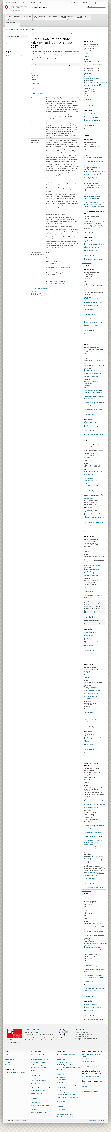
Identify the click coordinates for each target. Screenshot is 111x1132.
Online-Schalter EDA (32, 1029)
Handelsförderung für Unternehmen (66, 1112)
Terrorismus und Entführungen (39, 1067)
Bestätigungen (60, 1074)
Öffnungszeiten (89, 309)
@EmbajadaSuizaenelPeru (94, 738)
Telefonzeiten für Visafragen (93, 832)
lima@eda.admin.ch (92, 687)
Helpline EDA (97, 624)
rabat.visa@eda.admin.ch (93, 947)
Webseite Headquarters (92, 85)
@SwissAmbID (91, 632)
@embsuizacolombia (93, 247)
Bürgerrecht (59, 1107)
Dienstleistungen (54, 17)
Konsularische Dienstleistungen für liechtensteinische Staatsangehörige (66, 1093)
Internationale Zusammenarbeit (12, 24)
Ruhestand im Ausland (37, 1096)
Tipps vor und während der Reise (39, 1059)
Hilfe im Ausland (35, 1075)
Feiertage (7, 1062)
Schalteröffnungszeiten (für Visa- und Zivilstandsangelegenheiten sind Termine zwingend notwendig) (94, 204)
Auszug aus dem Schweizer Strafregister (67, 1085)
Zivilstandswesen (60, 1109)
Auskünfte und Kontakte (89, 1058)
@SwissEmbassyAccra (93, 120)
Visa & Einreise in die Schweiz (67, 17)
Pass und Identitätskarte (62, 1057)
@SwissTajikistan (91, 511)
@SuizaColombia (91, 241)
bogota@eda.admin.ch (93, 168)
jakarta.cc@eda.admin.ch (93, 565)
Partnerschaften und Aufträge (90, 1091)
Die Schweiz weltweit (35, 2)
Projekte (84, 1089)
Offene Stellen (9, 1065)
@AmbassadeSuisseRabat (94, 1007)
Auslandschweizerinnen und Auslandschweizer (38, 1102)
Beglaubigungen (61, 1072)
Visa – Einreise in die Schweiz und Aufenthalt (91, 1055)
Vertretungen (17, 17)
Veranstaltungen (9, 1059)
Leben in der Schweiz (88, 1061)
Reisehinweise (27, 17)
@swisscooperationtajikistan (95, 517)
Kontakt (85, 37)
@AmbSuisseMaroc (92, 1004)
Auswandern (34, 1109)
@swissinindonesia (92, 642)
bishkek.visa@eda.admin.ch (94, 302)
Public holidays (90, 106)
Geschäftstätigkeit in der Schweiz (91, 1066)
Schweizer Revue (61, 1104)
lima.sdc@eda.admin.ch (93, 690)
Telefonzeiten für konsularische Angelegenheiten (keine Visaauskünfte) (94, 404)
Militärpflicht (60, 1082)
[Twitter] (34, 295)
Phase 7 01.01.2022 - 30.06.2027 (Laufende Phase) (61, 280)
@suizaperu (90, 741)
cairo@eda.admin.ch (92, 370)
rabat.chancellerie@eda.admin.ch (96, 943)
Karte (86, 56)
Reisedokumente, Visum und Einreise (41, 1062)
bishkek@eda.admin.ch (93, 299)
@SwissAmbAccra (92, 117)
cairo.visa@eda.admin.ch (93, 374)
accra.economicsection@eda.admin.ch (98, 82)
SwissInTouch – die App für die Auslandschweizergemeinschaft (64, 1115)
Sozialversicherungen (62, 1077)
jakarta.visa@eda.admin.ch (94, 573)
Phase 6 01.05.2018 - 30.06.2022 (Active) (58, 282)
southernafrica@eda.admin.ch (95, 804)
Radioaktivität (34, 1073)
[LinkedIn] (36, 295)
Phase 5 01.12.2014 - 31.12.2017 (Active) (58, 283)
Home (6, 29)
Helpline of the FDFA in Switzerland (92, 873)
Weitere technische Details (40, 288)
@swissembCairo (91, 422)
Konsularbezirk (89, 125)
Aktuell (8, 17)
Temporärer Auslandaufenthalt (39, 1112)
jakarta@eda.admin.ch (93, 569)
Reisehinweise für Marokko (38, 1054)
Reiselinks (33, 1078)
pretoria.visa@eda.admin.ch (94, 801)
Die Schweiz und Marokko (83, 17)
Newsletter (8, 1057)
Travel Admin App (36, 1083)
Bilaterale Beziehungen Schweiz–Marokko (93, 1074)
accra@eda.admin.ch (92, 75)
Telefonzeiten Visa (90, 981)
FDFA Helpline (88, 499)
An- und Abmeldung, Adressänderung (66, 1054)
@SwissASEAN (91, 635)
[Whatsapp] (40, 295)
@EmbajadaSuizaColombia (95, 244)
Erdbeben (33, 1070)
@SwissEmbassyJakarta (93, 639)
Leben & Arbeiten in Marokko (40, 17)
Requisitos (88, 217)
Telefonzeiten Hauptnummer (93, 409)
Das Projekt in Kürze (38, 93)
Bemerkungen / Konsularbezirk (94, 522)
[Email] (41, 295)
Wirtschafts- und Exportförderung (91, 1076)
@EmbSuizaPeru (91, 734)
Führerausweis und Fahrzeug (64, 1062)
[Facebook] (32, 295)
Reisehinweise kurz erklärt (38, 1057)
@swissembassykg (92, 325)
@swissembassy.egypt (93, 426)
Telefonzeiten (89, 591)
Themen (84, 1086)
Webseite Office (90, 474)
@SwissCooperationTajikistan (95, 514)
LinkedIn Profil (91, 744)
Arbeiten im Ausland (36, 1093)
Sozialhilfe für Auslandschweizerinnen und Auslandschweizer (68, 1068)
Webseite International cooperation (91, 178)
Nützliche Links (60, 1101)
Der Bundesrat (12, 2)
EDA (23, 2)
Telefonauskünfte (90, 716)
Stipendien (59, 1090)
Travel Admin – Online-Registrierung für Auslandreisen (67, 1098)
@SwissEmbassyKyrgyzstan (94, 322)
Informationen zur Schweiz (89, 1064)
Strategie (84, 1084)
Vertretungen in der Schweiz (38, 1090)
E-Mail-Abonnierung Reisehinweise (40, 1080)
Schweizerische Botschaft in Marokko (15, 1072)
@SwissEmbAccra (91, 114)
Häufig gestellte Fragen (37, 1065)
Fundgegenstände (61, 1079)
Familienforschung (61, 1087)
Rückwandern (34, 1098)
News (6, 1054)
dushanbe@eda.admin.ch (94, 471)
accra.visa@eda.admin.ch (93, 78)
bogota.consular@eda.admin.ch (96, 171)
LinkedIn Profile (91, 250)
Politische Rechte (61, 1059)
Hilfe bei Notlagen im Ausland (64, 1065)
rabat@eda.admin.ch (92, 940)
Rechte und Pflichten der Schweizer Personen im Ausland (40, 1106)
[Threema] (38, 295)
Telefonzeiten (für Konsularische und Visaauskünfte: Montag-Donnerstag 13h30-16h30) (94, 196)
